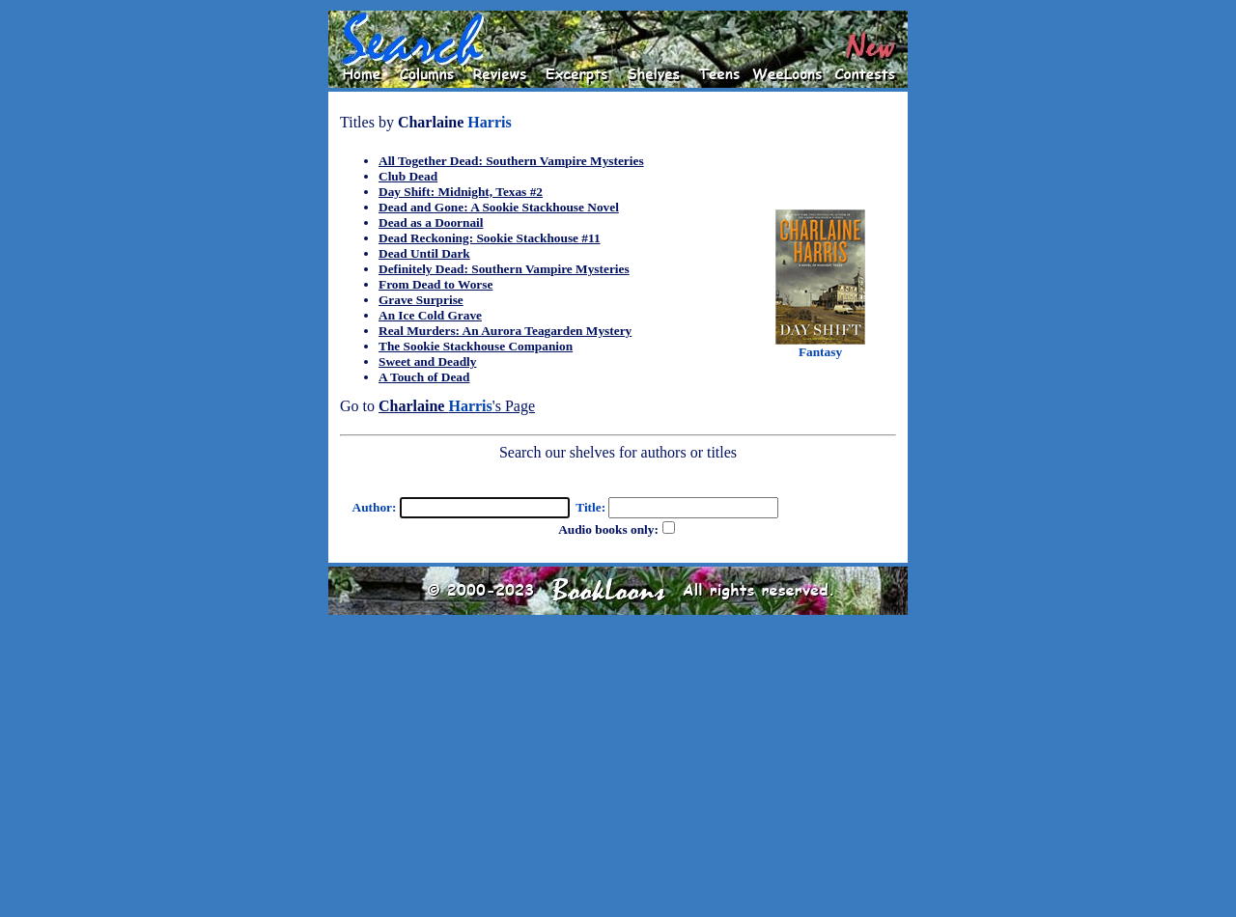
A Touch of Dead (424, 377)
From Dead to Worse (435, 284)
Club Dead (408, 176)
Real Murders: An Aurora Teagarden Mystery (505, 330)
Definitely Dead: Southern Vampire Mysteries (504, 269)
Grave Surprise (421, 299)
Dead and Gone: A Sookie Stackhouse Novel (499, 207)
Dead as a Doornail (431, 222)
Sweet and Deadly (427, 361)
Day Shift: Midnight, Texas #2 (461, 191)
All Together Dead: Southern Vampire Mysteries (511, 160)
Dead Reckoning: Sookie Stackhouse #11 (490, 238)
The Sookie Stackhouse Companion (476, 346)
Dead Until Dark (424, 253)
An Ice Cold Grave (430, 315)
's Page (457, 406)
